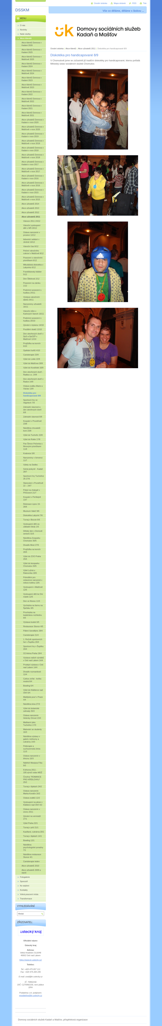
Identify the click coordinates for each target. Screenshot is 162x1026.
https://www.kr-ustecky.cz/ (30, 960)
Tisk (145, 3)
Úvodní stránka (57, 48)
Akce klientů (71, 48)
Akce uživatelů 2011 (87, 48)
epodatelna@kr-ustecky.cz (30, 995)
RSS (134, 3)
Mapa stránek (120, 3)
